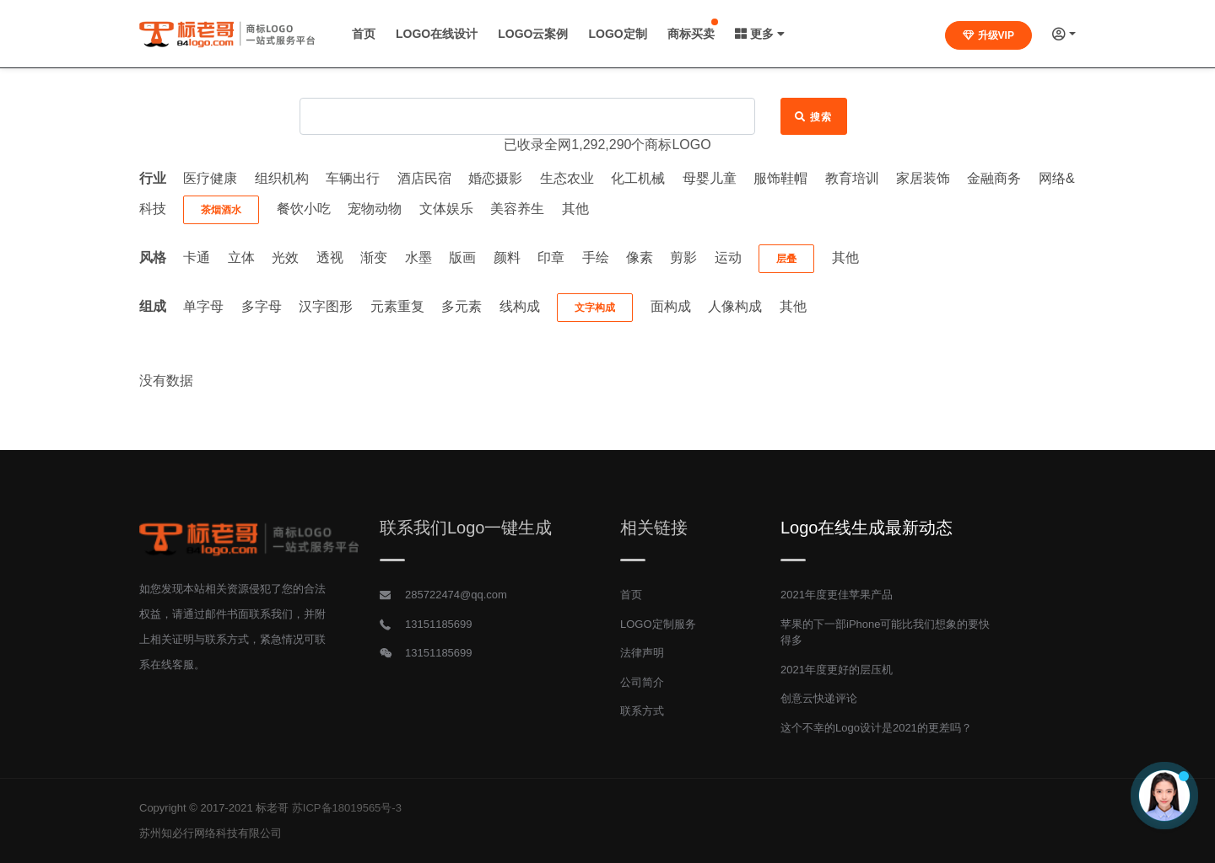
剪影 (683, 257)
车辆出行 (353, 178)
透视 (329, 257)
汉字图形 (326, 306)
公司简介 (642, 682)
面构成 (671, 306)
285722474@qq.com (456, 594)
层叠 (786, 259)
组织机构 (282, 178)
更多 (760, 33)
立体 (241, 257)
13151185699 (438, 624)
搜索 (814, 117)
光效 (285, 257)
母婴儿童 (710, 178)
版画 (462, 257)
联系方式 (642, 711)
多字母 (261, 306)
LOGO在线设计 (437, 33)
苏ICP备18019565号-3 (347, 807)
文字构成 (595, 308)
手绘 (595, 257)
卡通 (196, 257)
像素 (639, 257)
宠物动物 (375, 208)
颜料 (507, 257)
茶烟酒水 (221, 210)
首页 (363, 33)
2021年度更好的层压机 (836, 669)
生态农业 (567, 178)
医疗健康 (210, 178)
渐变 (373, 257)
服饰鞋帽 (780, 178)
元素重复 (397, 306)
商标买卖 (691, 33)
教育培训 (852, 178)
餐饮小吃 (304, 208)
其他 (575, 208)
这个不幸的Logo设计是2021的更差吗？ (876, 727)
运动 (728, 257)
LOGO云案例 (533, 33)
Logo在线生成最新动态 (866, 527)
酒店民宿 (424, 178)
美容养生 (517, 208)
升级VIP (988, 35)
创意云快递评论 (818, 698)
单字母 (203, 306)
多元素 (461, 306)
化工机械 (638, 178)
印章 (550, 257)
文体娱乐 (446, 208)
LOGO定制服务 (658, 624)
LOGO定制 (617, 33)
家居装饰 (923, 178)
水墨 (418, 257)
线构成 (520, 306)
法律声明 (642, 652)
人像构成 (735, 306)
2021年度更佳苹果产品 (836, 594)
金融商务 (994, 178)
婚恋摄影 (495, 178)
